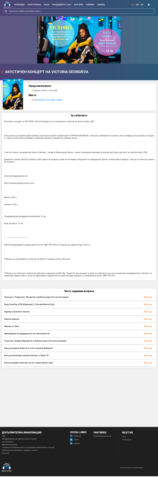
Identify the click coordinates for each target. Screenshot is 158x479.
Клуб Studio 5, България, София (49, 100)
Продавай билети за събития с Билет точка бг (19, 441)
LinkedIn (75, 446)
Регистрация (126, 442)
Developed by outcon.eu (102, 439)
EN (137, 4)
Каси (46, 4)
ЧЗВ (3, 439)
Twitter (74, 442)
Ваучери (78, 4)
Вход (124, 439)
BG (132, 4)
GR (142, 4)
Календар (19, 4)
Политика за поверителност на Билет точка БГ (20, 453)
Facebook (75, 438)
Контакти (5, 456)
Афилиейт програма (9, 447)
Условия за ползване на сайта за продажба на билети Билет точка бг (28, 450)
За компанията (7, 444)
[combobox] (79, 11)
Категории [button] (34, 4)
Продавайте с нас (61, 4)
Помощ (101, 4)
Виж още (148, 300)
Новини (90, 4)
